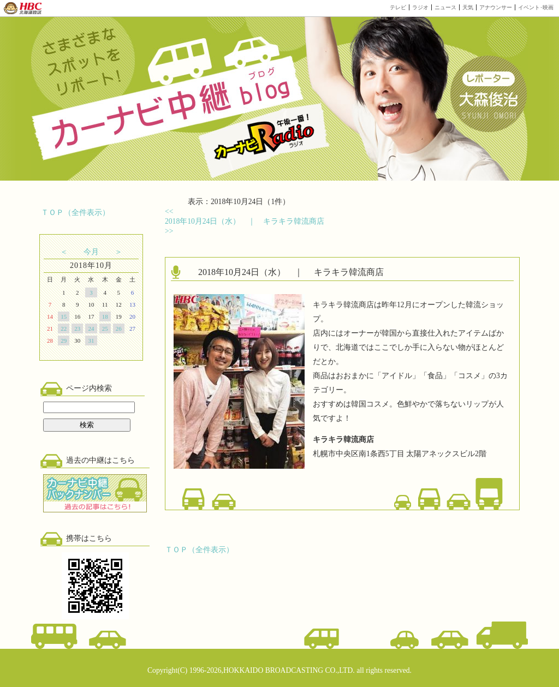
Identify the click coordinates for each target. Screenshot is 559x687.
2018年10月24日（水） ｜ (244, 221)
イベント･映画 (536, 7)
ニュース (445, 7)
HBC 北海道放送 (23, 8)
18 (105, 316)
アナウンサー (495, 7)
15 (64, 316)
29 (64, 340)
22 (64, 328)
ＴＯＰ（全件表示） (75, 212)
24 (91, 328)
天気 (467, 7)
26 (119, 328)
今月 (91, 252)
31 (91, 340)
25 (105, 328)
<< (169, 211)
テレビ (398, 7)
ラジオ (420, 7)
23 (77, 328)
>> (169, 231)
